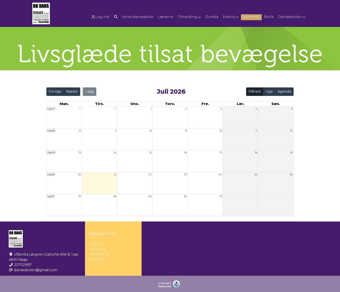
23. (185, 174)
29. (79, 108)
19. (291, 152)
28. (115, 196)
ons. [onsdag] (134, 104)
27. (79, 196)
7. (116, 130)
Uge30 (51, 174)
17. (221, 152)
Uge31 (50, 196)
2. (186, 108)
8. (151, 130)
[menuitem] (100, 17)
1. (151, 108)
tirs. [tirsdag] (99, 104)
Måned (254, 91)
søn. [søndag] (275, 104)
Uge (269, 91)
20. (79, 174)
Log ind (100, 17)
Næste (72, 91)
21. (115, 174)
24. (220, 174)
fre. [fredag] (205, 104)
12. (291, 130)
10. (220, 130)
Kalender (97, 249)
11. (256, 130)
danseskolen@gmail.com (35, 270)
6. (80, 130)
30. (115, 108)
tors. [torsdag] (170, 104)
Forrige (55, 91)
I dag (89, 91)
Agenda (284, 91)
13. (80, 152)
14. (115, 152)
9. (186, 130)
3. (221, 108)
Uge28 (51, 130)
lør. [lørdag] (240, 104)
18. (256, 152)
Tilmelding (99, 254)
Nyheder (97, 259)
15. (150, 152)
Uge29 (51, 152)
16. (185, 152)
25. (256, 174)
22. (150, 174)
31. (221, 196)
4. (256, 108)
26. (291, 174)
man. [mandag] (64, 104)
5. (292, 108)
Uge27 (51, 108)
